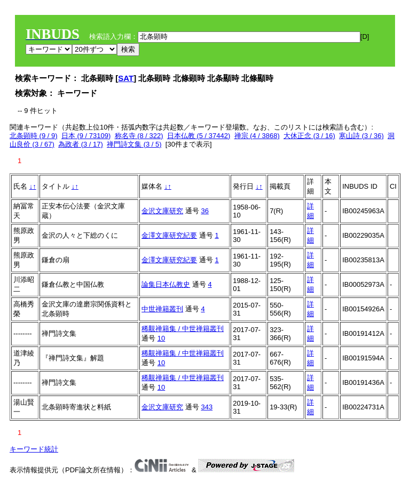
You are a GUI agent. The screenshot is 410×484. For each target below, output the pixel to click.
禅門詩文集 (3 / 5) (134, 144)
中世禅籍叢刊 (162, 309)
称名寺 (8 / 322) (139, 136)
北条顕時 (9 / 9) (34, 136)
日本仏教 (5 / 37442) (199, 136)
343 (206, 407)
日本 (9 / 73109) (86, 136)
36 (204, 211)
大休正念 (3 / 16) (309, 136)
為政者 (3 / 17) (80, 144)
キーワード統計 (34, 449)
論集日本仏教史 (165, 284)
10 (161, 338)
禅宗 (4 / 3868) (257, 136)
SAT (125, 78)
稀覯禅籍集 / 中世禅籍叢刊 (182, 329)
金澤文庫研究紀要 (169, 235)
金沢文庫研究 (162, 211)
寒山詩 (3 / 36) (361, 136)
